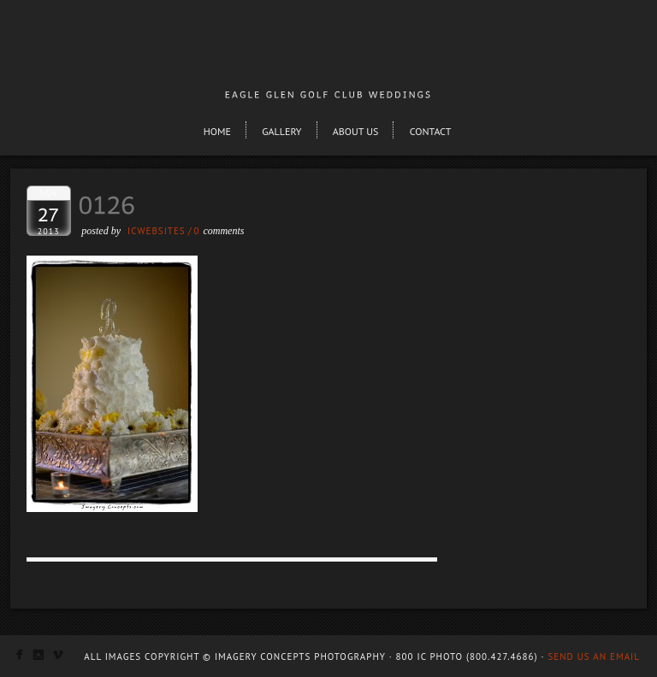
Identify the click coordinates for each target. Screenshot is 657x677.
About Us (356, 131)
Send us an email (594, 656)
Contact (431, 131)
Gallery (281, 131)
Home (217, 131)
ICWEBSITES (156, 231)
